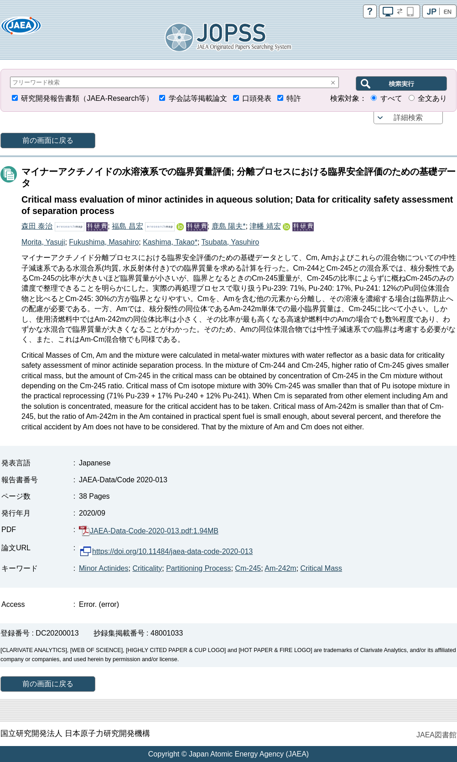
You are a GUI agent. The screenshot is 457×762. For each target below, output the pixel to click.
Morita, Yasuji (43, 242)
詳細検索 (408, 117)
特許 (293, 98)
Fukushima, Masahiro (104, 242)
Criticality (147, 568)
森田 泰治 (36, 226)
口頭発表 (256, 98)
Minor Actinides (104, 568)
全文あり (432, 98)
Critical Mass (322, 568)
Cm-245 (248, 568)
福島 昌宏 (127, 226)
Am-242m (280, 568)
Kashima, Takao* (170, 242)
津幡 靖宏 (264, 226)
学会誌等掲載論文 (198, 98)
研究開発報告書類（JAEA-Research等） (87, 98)
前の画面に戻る (47, 140)
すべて (391, 98)
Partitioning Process (198, 568)
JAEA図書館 (436, 735)
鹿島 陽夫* (229, 226)
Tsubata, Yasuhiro (231, 242)
